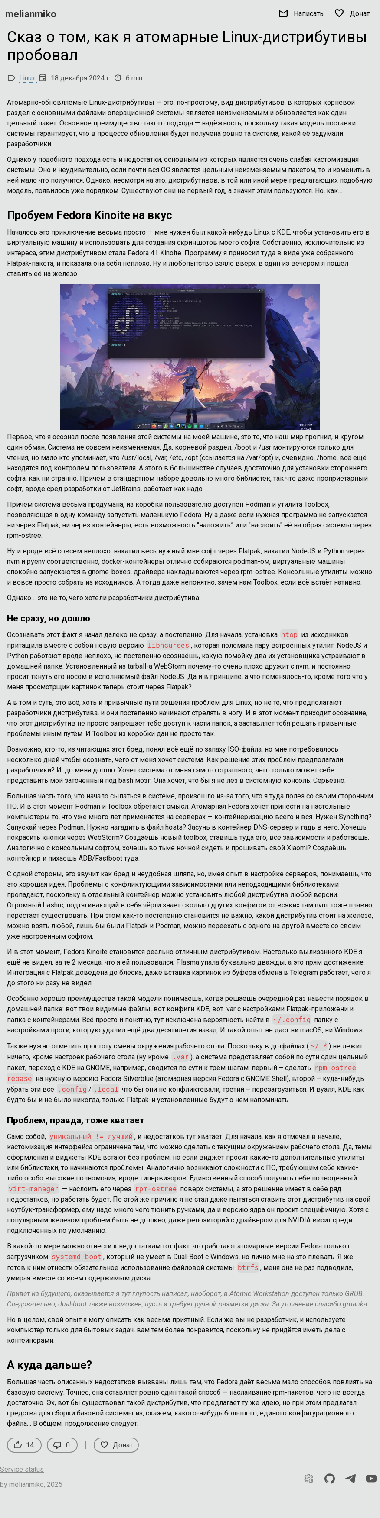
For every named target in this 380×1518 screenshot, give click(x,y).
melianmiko (30, 13)
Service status (22, 1469)
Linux (28, 78)
